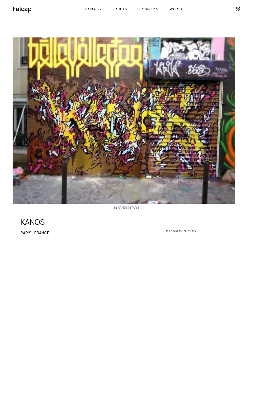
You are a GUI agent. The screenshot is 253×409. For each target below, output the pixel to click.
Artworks (148, 8)
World (175, 8)
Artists (119, 8)
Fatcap (22, 8)
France (41, 232)
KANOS (33, 222)
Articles (92, 8)
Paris (26, 232)
